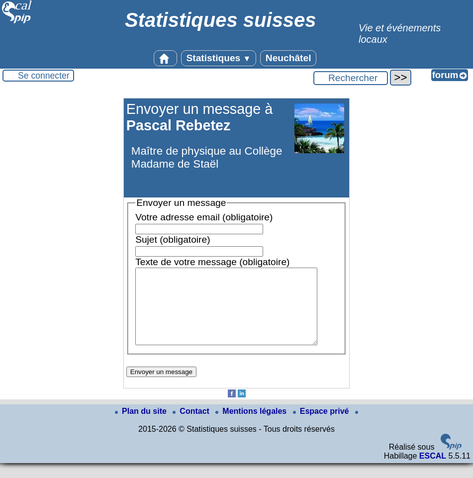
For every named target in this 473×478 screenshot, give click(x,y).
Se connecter (44, 76)
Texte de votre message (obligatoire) (212, 262)
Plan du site (142, 426)
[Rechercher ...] (350, 78)
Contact (192, 426)
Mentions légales (251, 426)
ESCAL (432, 471)
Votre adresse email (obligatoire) (204, 217)
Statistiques (219, 58)
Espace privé (322, 426)
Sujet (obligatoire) (172, 239)
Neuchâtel (288, 58)
